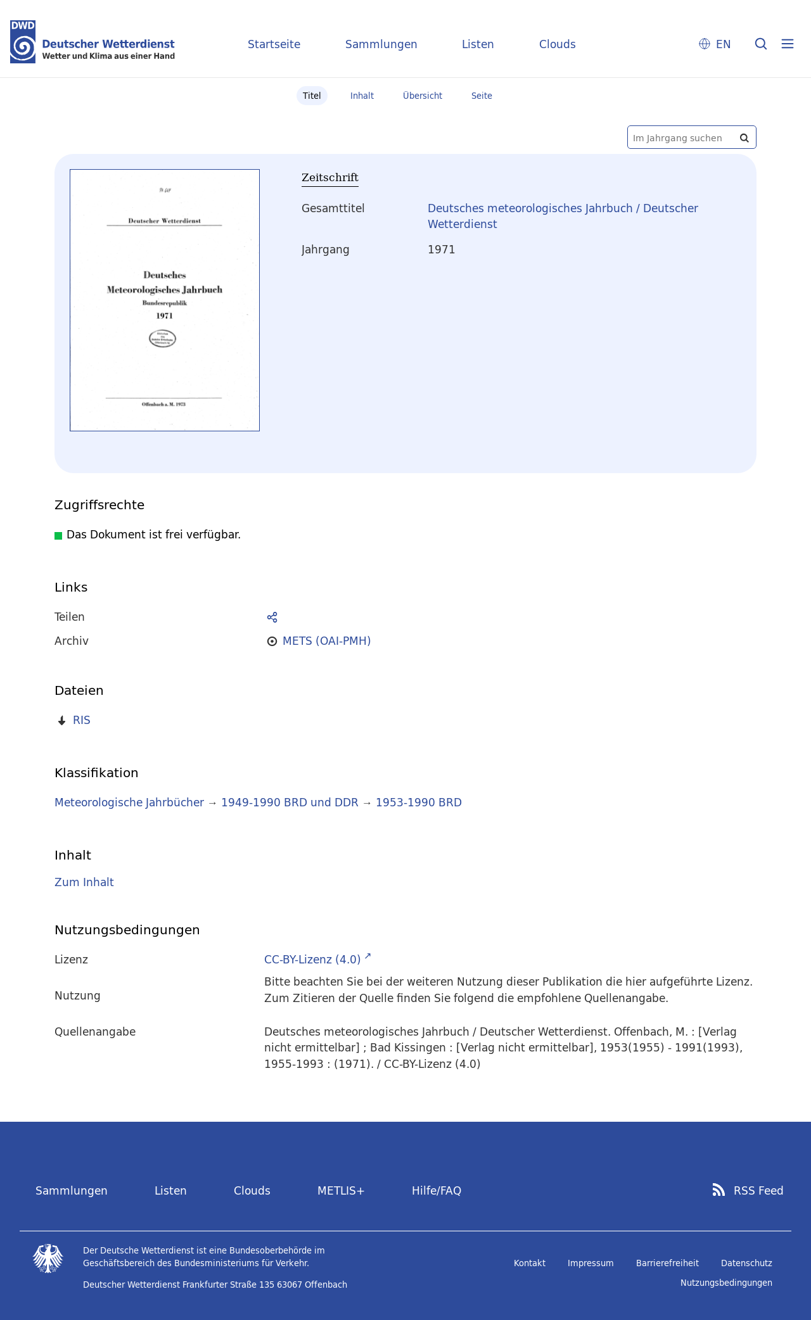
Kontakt (530, 1263)
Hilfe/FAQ (436, 1190)
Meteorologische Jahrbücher (129, 802)
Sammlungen (381, 44)
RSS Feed (759, 1190)
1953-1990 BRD (419, 802)
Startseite (274, 44)
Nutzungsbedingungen (726, 1283)
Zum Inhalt (84, 882)
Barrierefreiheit (667, 1263)
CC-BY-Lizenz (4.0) (312, 959)
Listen (478, 44)
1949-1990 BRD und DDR (290, 802)
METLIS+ (341, 1190)
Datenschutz (746, 1263)
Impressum (591, 1263)
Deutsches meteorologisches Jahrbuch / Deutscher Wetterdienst (563, 216)
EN (723, 44)
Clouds (557, 44)
